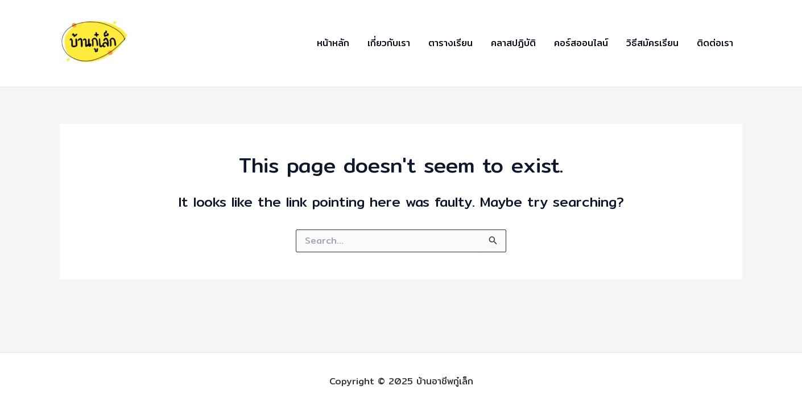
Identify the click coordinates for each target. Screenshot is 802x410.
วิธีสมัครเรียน (652, 43)
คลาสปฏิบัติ (513, 43)
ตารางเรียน (450, 43)
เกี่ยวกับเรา (388, 43)
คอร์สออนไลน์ (581, 43)
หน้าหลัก (333, 43)
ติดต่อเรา (715, 43)
